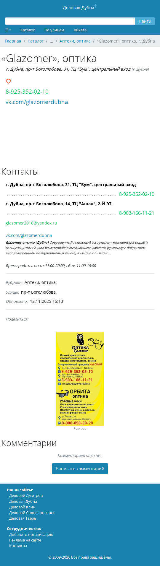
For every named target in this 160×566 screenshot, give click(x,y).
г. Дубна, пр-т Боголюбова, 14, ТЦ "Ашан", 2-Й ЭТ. (59, 203)
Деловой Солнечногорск (32, 512)
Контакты (18, 545)
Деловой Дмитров (26, 495)
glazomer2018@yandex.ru (31, 223)
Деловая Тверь (22, 518)
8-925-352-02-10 (27, 91)
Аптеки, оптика (40, 282)
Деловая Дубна (23, 501)
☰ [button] (6, 29)
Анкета (80, 29)
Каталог (27, 29)
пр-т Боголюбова (38, 292)
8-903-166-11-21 (136, 213)
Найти (145, 21)
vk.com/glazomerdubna (37, 102)
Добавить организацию (31, 534)
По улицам (54, 29)
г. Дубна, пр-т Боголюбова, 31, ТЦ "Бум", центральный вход (68, 69)
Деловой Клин (22, 507)
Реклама (80, 428)
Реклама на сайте (25, 540)
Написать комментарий (80, 468)
